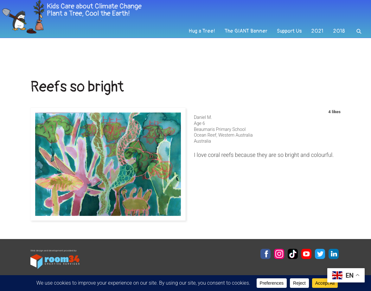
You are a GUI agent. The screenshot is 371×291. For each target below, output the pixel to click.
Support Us (288, 49)
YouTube (306, 254)
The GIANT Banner (243, 49)
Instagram (279, 254)
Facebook (265, 254)
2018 (338, 49)
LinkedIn (334, 254)
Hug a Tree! (197, 49)
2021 (316, 49)
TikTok (293, 254)
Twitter (320, 254)
